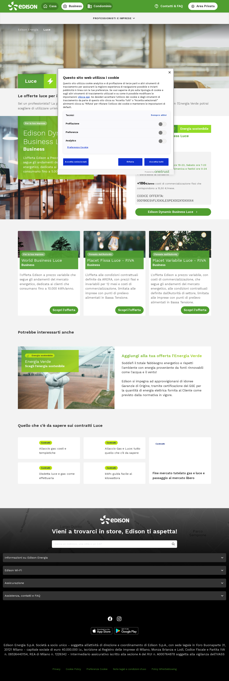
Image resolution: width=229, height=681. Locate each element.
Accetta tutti (156, 162)
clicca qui (84, 97)
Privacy (56, 669)
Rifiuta (130, 162)
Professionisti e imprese (114, 18)
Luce (46, 29)
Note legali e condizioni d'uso (129, 669)
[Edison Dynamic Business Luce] (173, 212)
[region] (116, 121)
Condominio (99, 6)
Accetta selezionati (76, 162)
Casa (50, 6)
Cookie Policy (73, 669)
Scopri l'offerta (64, 310)
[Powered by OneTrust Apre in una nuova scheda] (158, 172)
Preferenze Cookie (97, 669)
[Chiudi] (170, 72)
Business (72, 6)
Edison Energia (28, 29)
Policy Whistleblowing (164, 669)
